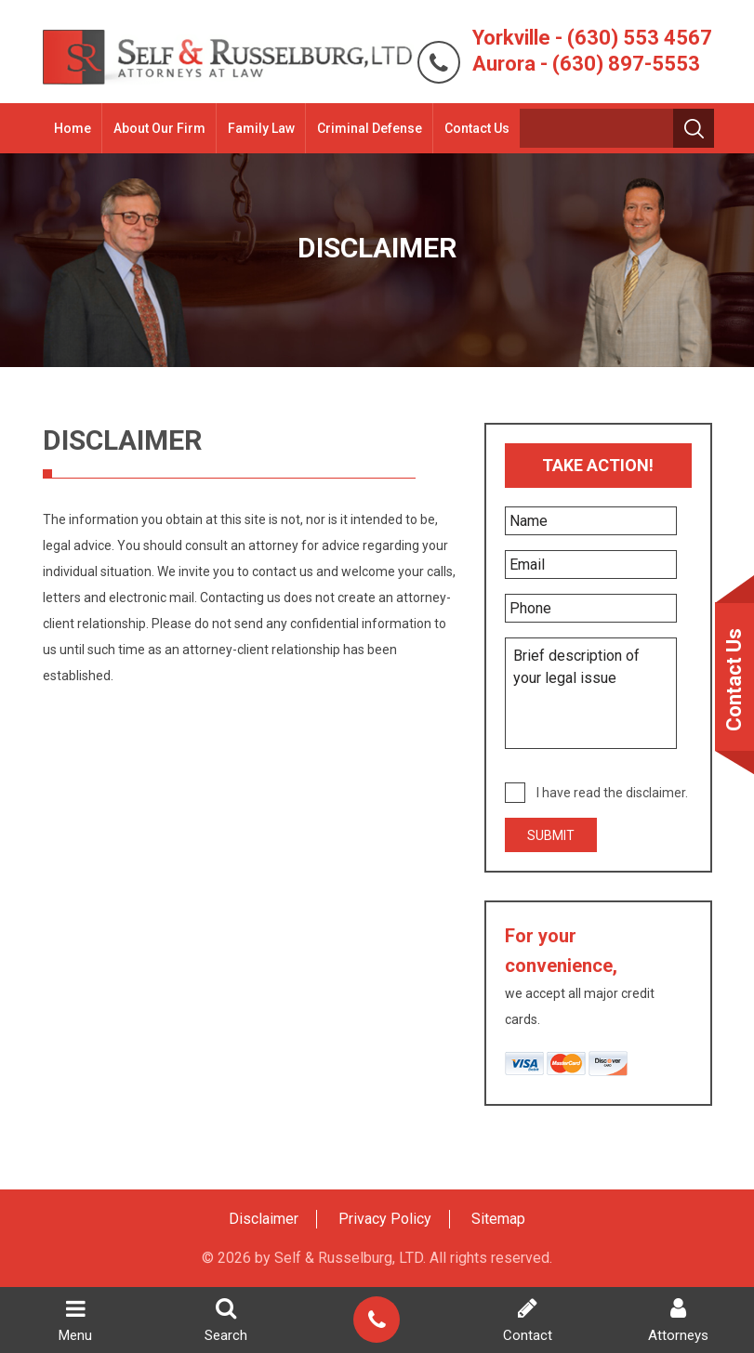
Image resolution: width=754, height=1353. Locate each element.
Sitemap (498, 1219)
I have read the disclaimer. (612, 792)
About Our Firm (159, 128)
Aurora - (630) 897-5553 (586, 63)
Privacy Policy (384, 1219)
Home (72, 128)
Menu (75, 1320)
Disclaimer (263, 1219)
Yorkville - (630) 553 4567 (592, 37)
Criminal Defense (369, 128)
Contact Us (476, 128)
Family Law (261, 128)
